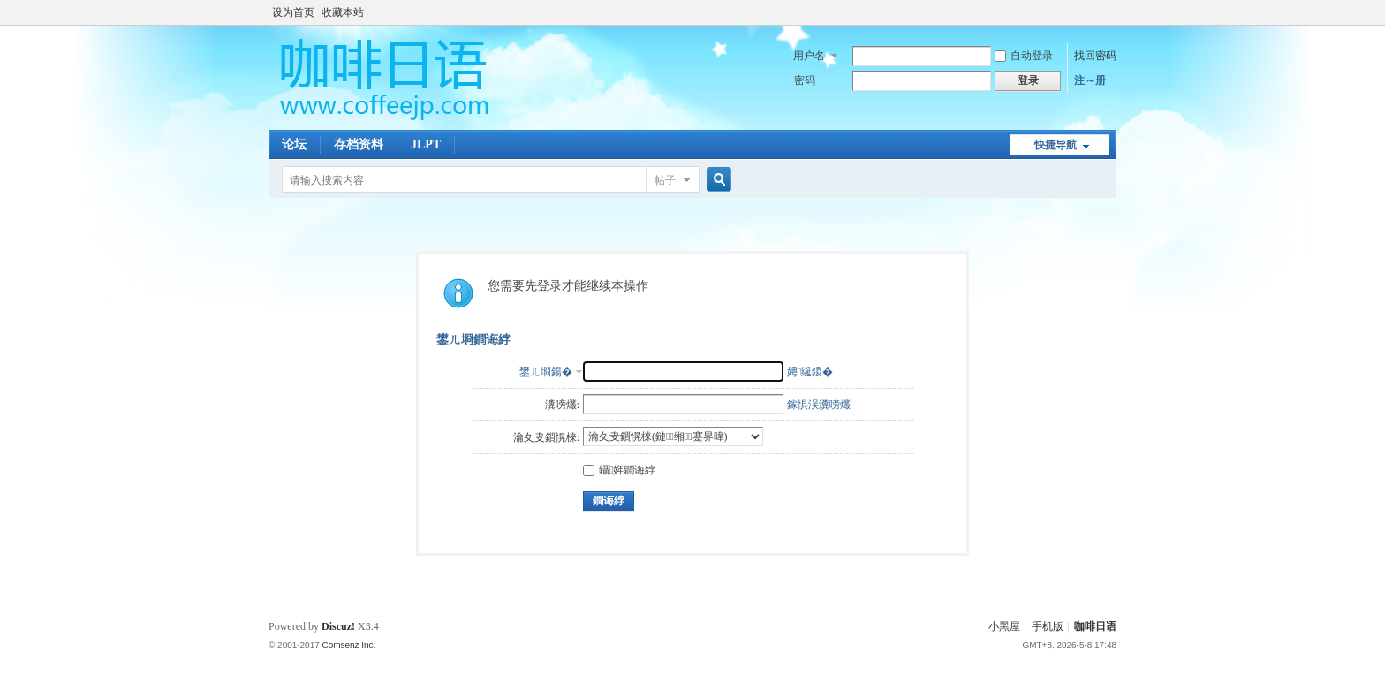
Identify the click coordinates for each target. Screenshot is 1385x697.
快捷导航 (1055, 145)
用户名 (809, 55)
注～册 (1090, 80)
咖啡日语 (1095, 626)
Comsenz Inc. (348, 644)
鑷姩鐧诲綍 (619, 470)
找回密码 (1095, 55)
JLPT (426, 144)
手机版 (1047, 626)
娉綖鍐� (810, 372)
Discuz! (338, 626)
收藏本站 (343, 12)
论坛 (294, 144)
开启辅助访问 (1112, 12)
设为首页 (293, 12)
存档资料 (358, 144)
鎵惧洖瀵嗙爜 (819, 404)
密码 (804, 80)
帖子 (665, 180)
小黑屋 (1004, 626)
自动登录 (1024, 55)
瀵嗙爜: (562, 404)
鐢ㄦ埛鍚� (545, 372)
